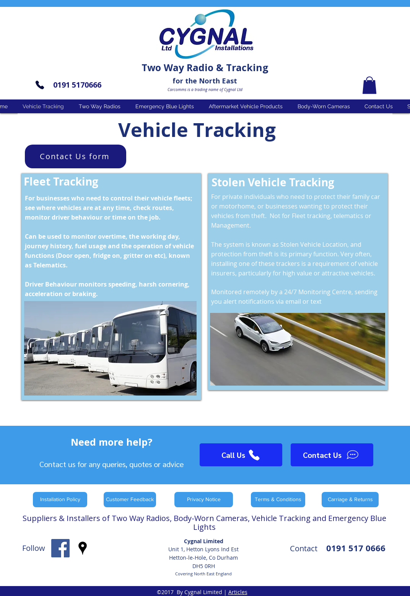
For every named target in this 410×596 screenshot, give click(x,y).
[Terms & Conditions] (278, 499)
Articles (237, 592)
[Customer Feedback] (130, 499)
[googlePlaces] (82, 548)
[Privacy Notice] (203, 499)
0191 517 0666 (356, 548)
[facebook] (60, 548)
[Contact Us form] (75, 156)
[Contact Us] (332, 454)
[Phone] (40, 85)
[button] (369, 85)
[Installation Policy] (60, 499)
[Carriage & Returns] (350, 499)
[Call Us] (241, 454)
